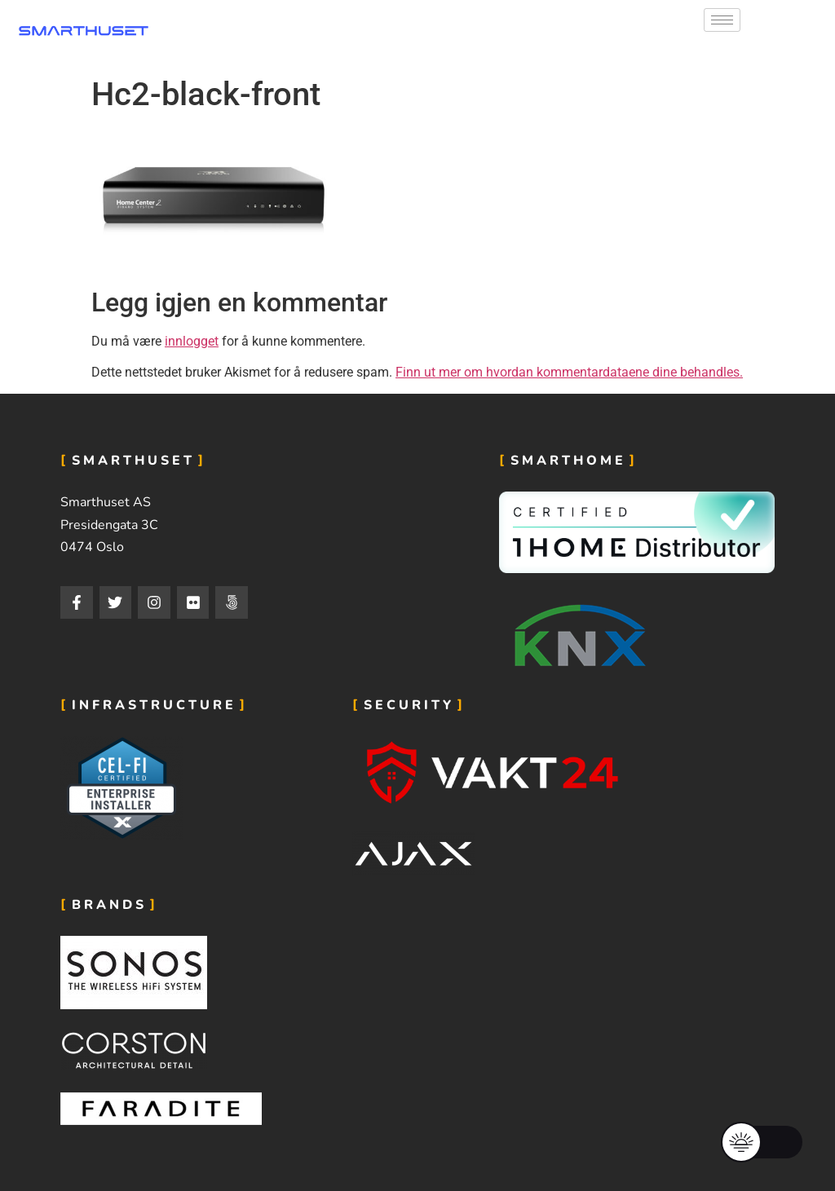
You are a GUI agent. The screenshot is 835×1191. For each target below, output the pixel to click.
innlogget (192, 341)
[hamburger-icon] (722, 20)
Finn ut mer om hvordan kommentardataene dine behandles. (569, 372)
